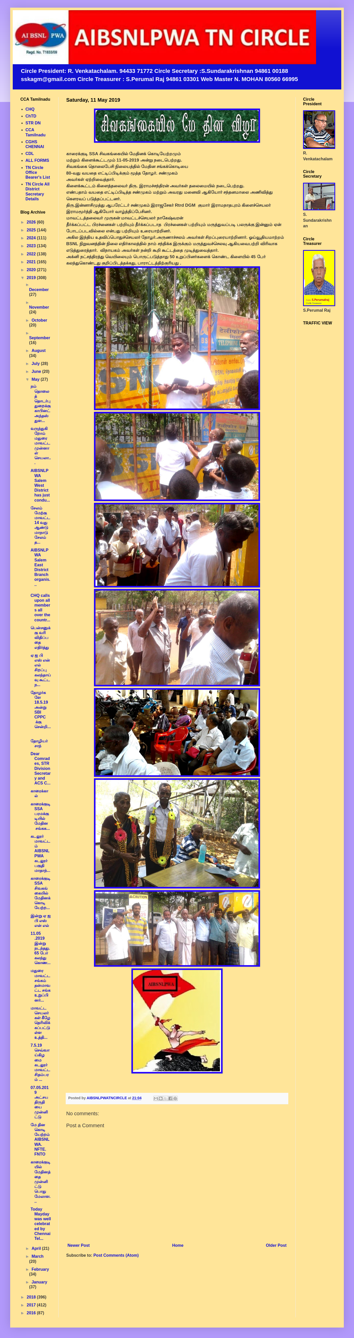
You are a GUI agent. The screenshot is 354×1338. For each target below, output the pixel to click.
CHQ (30, 109)
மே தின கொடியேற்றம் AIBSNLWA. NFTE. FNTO (40, 1139)
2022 (32, 254)
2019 (32, 278)
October (39, 320)
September (39, 338)
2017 (32, 1305)
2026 (32, 222)
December (39, 289)
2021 (32, 262)
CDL (29, 153)
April (37, 1248)
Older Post (276, 1245)
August (39, 350)
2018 (32, 1297)
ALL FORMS (37, 160)
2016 (32, 1313)
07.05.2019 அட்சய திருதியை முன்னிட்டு (40, 1102)
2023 (32, 246)
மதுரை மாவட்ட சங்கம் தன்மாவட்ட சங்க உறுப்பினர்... (40, 985)
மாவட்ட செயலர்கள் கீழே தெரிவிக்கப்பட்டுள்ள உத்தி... (40, 1023)
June (37, 371)
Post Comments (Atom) (116, 1255)
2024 (32, 238)
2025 (32, 230)
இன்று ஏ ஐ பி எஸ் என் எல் (41, 921)
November (39, 307)
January (39, 1282)
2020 (32, 270)
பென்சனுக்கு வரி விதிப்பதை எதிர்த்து (40, 638)
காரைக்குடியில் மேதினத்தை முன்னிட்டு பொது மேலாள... (40, 1181)
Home (177, 1245)
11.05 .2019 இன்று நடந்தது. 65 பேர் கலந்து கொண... (40, 948)
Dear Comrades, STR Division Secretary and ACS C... (41, 768)
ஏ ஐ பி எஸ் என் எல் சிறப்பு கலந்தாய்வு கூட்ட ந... (41, 670)
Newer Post (78, 1245)
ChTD (30, 116)
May (36, 379)
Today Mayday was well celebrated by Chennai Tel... (41, 1224)
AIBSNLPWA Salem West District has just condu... (40, 485)
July (36, 363)
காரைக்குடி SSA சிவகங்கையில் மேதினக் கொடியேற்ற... (40, 893)
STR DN (33, 123)
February (40, 1269)
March (38, 1256)
